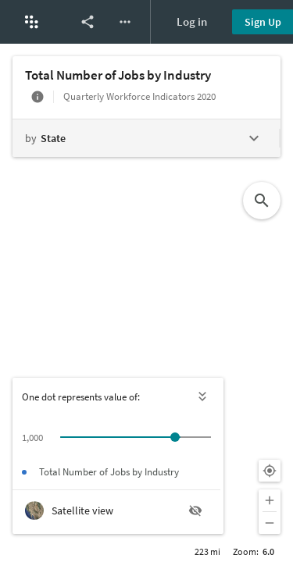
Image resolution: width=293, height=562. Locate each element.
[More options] (125, 21)
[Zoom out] (269, 523)
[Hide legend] (203, 396)
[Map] (146, 303)
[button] (31, 22)
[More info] (37, 96)
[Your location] (269, 471)
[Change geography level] (146, 138)
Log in (192, 21)
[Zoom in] (269, 500)
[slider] (175, 437)
